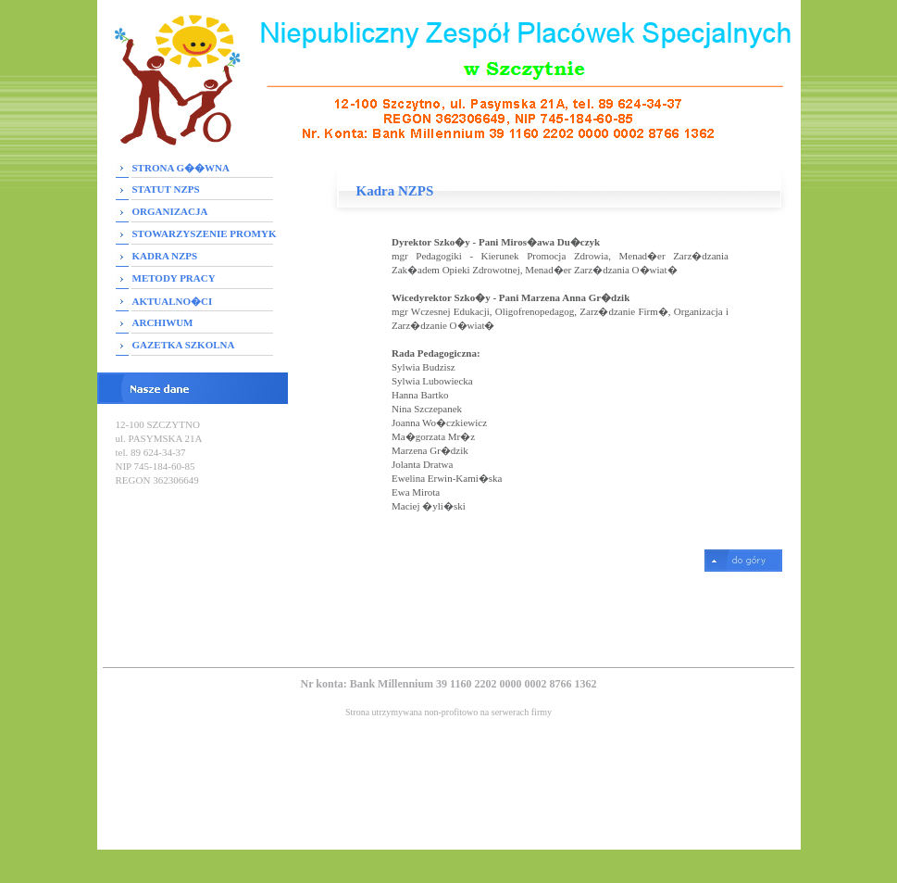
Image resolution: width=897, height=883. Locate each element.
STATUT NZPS (166, 189)
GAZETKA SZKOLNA (183, 344)
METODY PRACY (174, 278)
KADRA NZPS (165, 255)
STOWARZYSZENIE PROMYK (204, 233)
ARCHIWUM (162, 322)
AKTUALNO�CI (172, 301)
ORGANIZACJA (170, 211)
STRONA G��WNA (181, 167)
